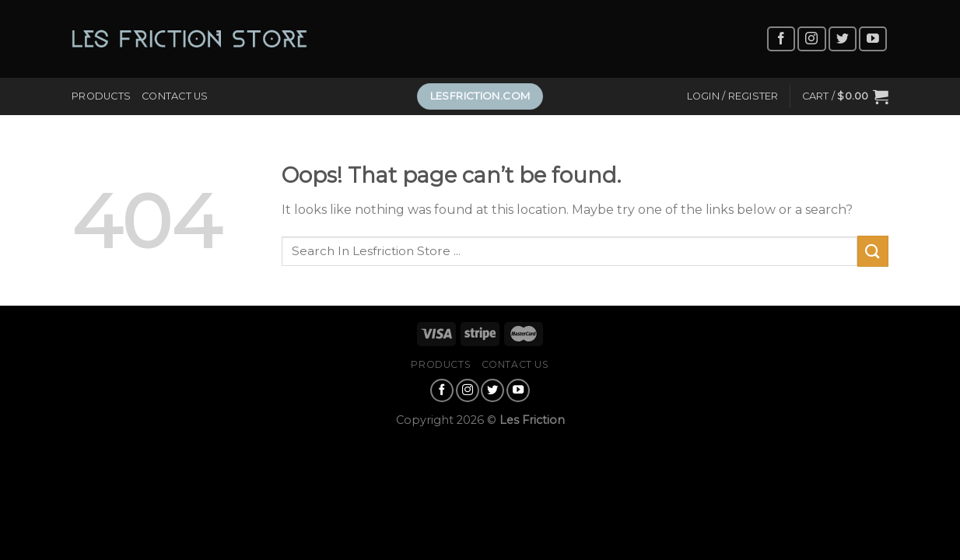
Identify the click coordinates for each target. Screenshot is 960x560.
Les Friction (532, 420)
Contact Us (175, 96)
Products (101, 96)
